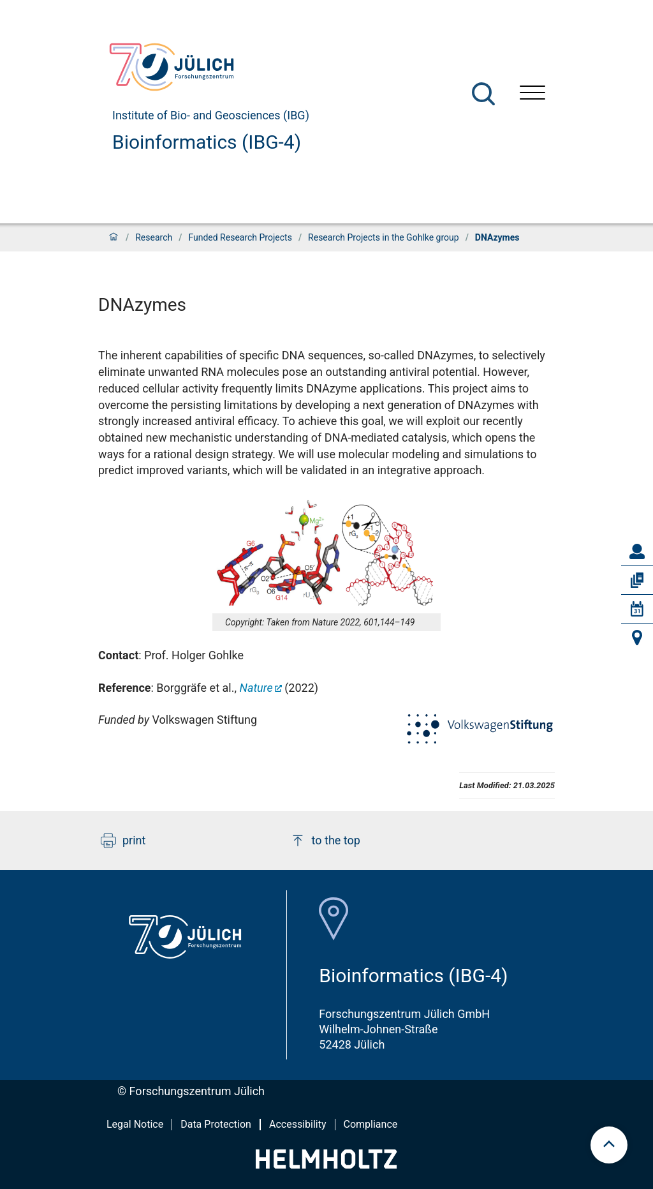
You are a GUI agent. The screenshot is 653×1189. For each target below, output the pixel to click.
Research (153, 237)
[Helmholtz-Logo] (326, 1164)
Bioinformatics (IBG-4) (206, 142)
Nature (255, 687)
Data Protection (215, 1124)
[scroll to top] (609, 1144)
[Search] (483, 93)
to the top (325, 840)
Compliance (371, 1124)
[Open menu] (532, 94)
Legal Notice (134, 1124)
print (123, 840)
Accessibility (297, 1124)
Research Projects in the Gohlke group (383, 237)
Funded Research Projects (240, 237)
